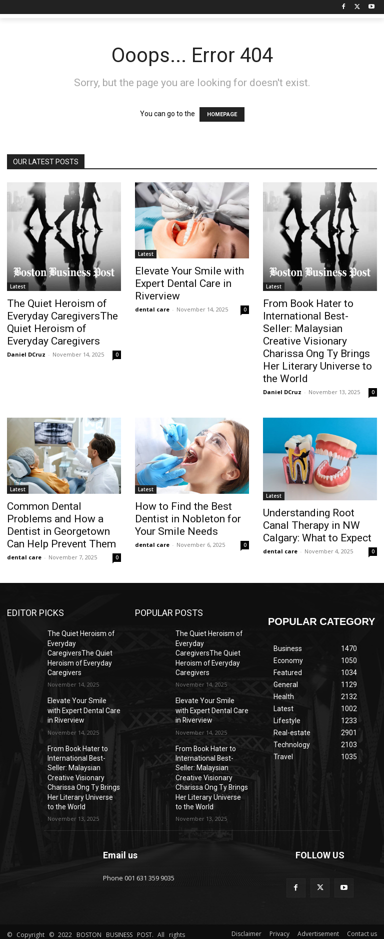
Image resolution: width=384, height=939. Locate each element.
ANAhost (90, 918)
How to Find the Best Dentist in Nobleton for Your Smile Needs (188, 518)
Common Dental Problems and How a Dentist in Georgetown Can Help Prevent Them (61, 525)
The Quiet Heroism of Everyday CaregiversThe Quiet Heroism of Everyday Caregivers (62, 322)
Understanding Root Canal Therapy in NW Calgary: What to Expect (317, 525)
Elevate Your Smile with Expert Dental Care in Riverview (189, 283)
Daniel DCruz (26, 354)
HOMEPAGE (222, 114)
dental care (152, 309)
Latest (18, 286)
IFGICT (81, 929)
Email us (120, 819)
